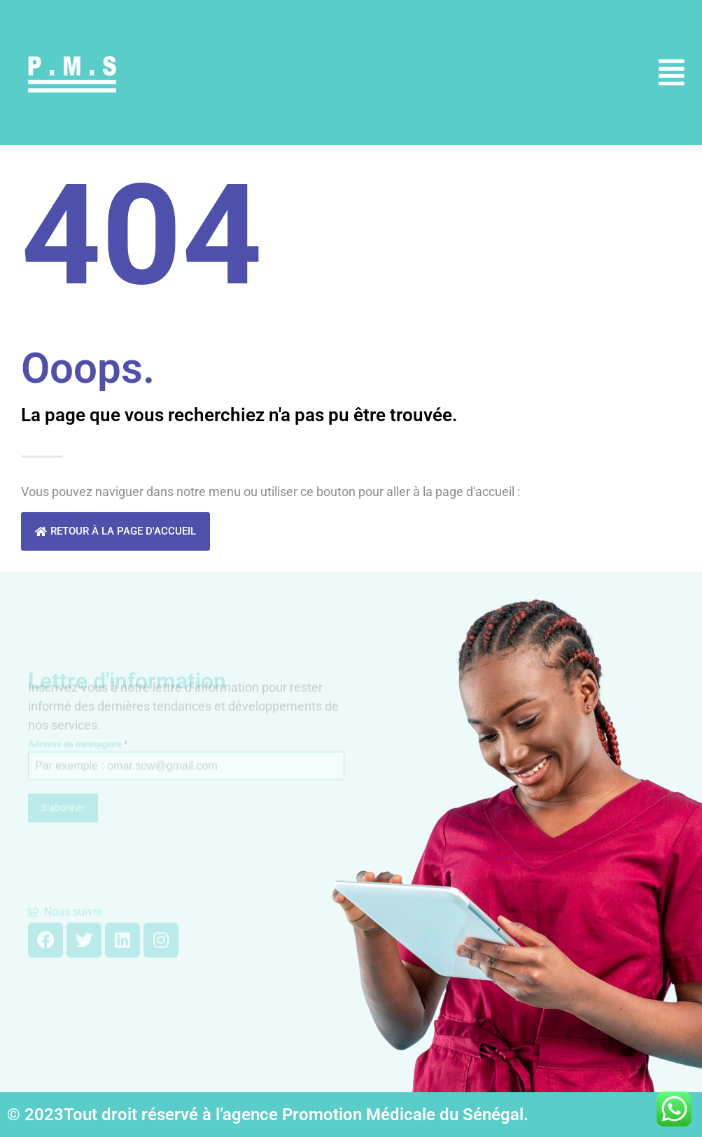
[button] (672, 72)
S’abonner (63, 791)
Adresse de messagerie (77, 728)
